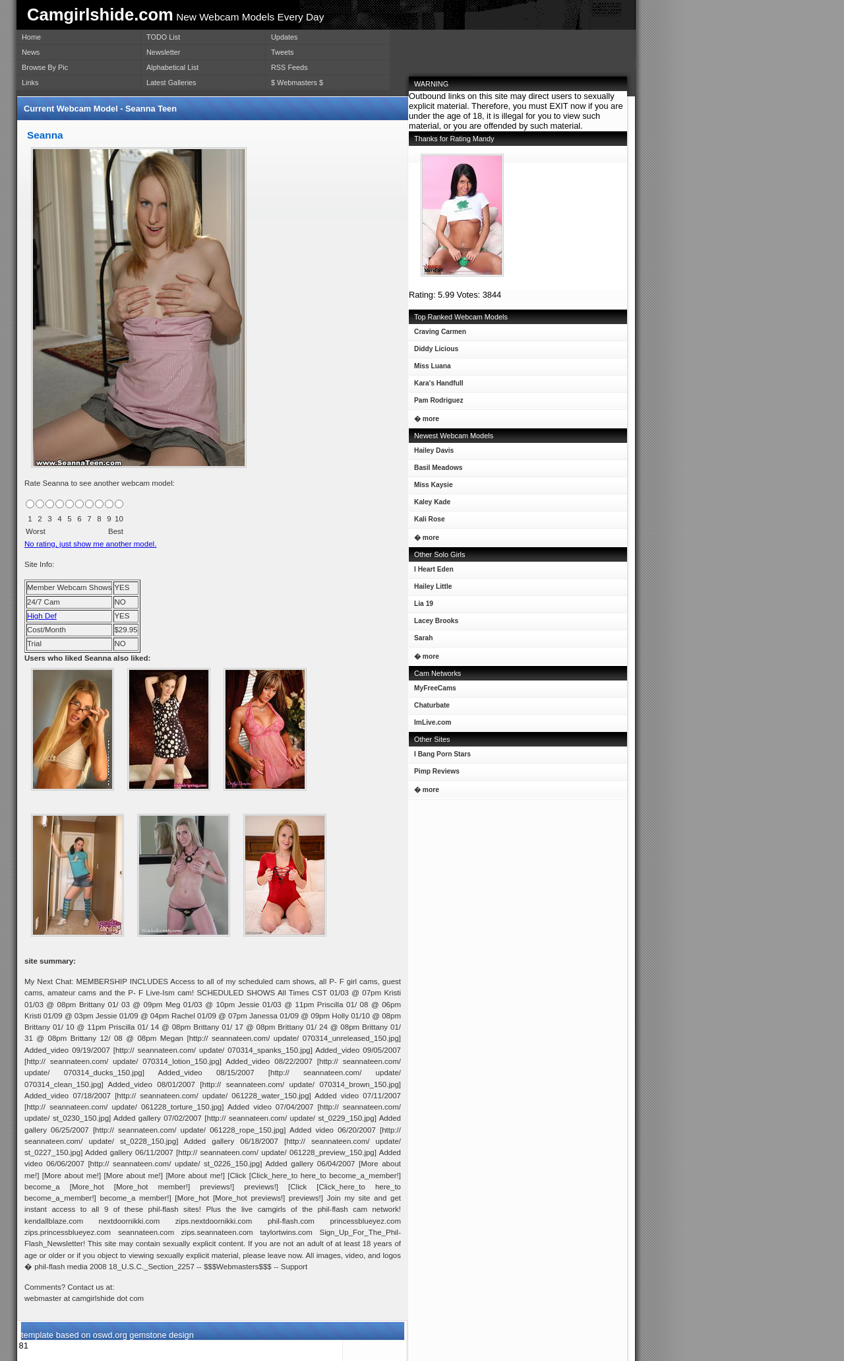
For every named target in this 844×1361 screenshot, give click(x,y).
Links (30, 82)
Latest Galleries (171, 82)
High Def (42, 616)
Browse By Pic (45, 67)
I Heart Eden (431, 572)
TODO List (163, 37)
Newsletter (163, 52)
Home (31, 37)
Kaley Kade (429, 504)
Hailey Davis (431, 453)
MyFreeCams (435, 688)
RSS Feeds (289, 67)
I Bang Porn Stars (442, 754)
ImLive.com (432, 722)
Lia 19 (421, 606)
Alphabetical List (172, 67)
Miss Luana (430, 368)
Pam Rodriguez (436, 403)
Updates (284, 37)
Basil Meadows (435, 470)
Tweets (282, 52)
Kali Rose (427, 521)
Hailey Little (430, 589)
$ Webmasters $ (297, 82)
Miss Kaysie (431, 487)
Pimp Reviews (437, 771)
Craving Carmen (437, 334)
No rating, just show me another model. (90, 544)
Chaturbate (432, 705)
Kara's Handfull (436, 386)
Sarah (421, 640)
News (31, 52)
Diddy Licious (433, 351)
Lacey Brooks (433, 623)
